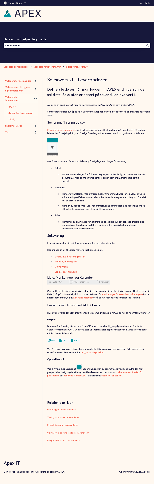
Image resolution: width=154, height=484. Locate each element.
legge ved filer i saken (74, 375)
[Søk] (147, 45)
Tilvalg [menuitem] (11, 119)
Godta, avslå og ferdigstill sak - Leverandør (68, 432)
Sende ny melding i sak (66, 261)
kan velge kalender (83, 297)
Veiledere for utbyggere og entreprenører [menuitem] (17, 89)
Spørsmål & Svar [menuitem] (13, 125)
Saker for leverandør (77, 66)
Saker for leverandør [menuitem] (20, 112)
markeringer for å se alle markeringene (122, 294)
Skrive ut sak (61, 266)
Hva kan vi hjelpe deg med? (25, 39)
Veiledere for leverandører (47, 66)
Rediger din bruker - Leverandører (63, 440)
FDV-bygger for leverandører (61, 409)
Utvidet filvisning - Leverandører (62, 425)
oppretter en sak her (111, 375)
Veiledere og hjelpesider (16, 66)
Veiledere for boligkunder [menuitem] (18, 80)
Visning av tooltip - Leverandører (63, 417)
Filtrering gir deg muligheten (61, 129)
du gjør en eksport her (92, 352)
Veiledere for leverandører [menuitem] (11, 98)
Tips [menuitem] (7, 132)
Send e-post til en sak (66, 271)
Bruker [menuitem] (11, 106)
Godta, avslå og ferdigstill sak (70, 256)
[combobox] (74, 45)
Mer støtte (144, 3)
